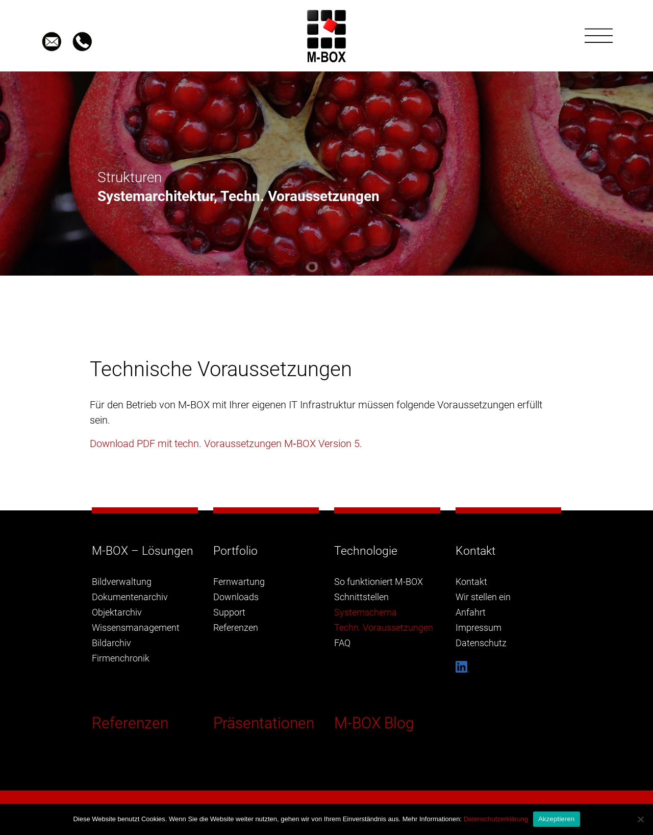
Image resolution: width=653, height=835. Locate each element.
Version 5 (338, 443)
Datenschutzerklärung (496, 819)
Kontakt (471, 581)
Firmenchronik (120, 658)
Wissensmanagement (136, 627)
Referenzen (130, 723)
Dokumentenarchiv (130, 597)
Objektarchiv (117, 612)
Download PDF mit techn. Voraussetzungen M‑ (193, 443)
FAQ (342, 642)
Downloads (236, 597)
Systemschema (365, 612)
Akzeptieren (556, 819)
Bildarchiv (111, 642)
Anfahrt (471, 612)
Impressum (478, 627)
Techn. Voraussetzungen (383, 627)
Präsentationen (263, 723)
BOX (306, 443)
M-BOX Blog (374, 723)
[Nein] (640, 819)
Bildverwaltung (122, 581)
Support (229, 612)
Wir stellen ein (483, 597)
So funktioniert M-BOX (378, 581)
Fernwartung (239, 581)
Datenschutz (481, 642)
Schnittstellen (361, 597)
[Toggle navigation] (599, 36)
